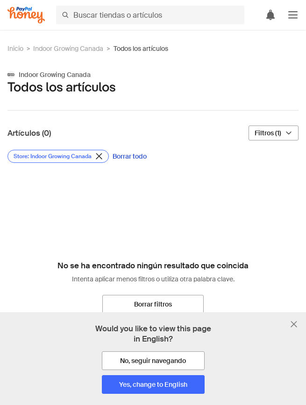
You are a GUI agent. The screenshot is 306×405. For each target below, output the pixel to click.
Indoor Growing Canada (68, 48)
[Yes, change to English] (153, 384)
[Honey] (26, 15)
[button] (293, 15)
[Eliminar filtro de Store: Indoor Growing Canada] (58, 156)
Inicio (15, 48)
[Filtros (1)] (274, 133)
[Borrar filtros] (153, 304)
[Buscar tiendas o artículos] (150, 15)
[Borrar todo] (130, 156)
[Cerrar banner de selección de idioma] (294, 324)
